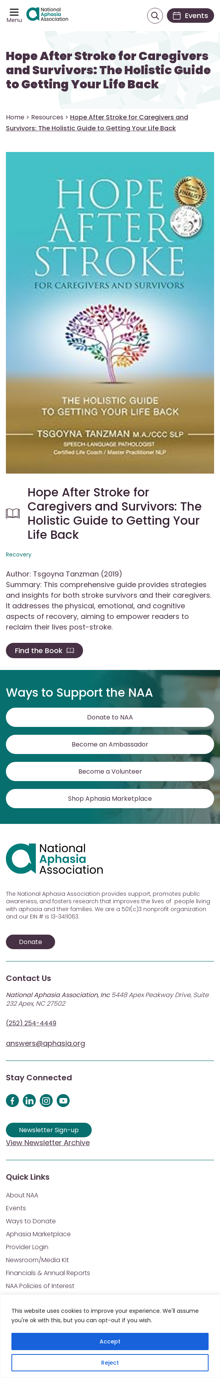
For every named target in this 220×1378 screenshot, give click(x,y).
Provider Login (27, 1247)
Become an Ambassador (110, 744)
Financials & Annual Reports (48, 1272)
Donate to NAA (110, 717)
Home (15, 117)
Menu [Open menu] (14, 20)
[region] (110, 1336)
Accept (110, 1341)
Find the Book (44, 650)
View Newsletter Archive (48, 1142)
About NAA (22, 1195)
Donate (30, 941)
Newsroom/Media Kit (37, 1260)
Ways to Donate (31, 1221)
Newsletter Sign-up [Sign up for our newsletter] (49, 1130)
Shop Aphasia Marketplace (110, 798)
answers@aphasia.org (45, 1043)
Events (16, 1208)
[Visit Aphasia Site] (47, 15)
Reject (110, 1363)
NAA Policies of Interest (40, 1285)
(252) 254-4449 (31, 1023)
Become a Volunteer (110, 771)
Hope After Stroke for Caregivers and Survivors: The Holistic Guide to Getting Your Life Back (108, 70)
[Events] (190, 15)
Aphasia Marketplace (38, 1234)
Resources (47, 117)
